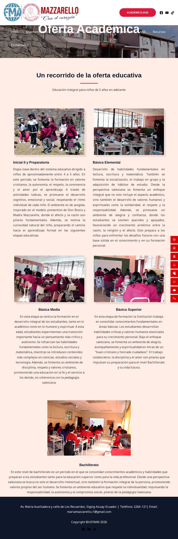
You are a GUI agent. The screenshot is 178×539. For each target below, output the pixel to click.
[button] (137, 12)
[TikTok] (172, 12)
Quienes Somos (35, 32)
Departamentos (94, 32)
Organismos (119, 32)
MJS (136, 32)
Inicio (14, 32)
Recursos (151, 32)
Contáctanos (19, 45)
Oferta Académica (64, 32)
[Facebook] (161, 12)
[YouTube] (167, 12)
